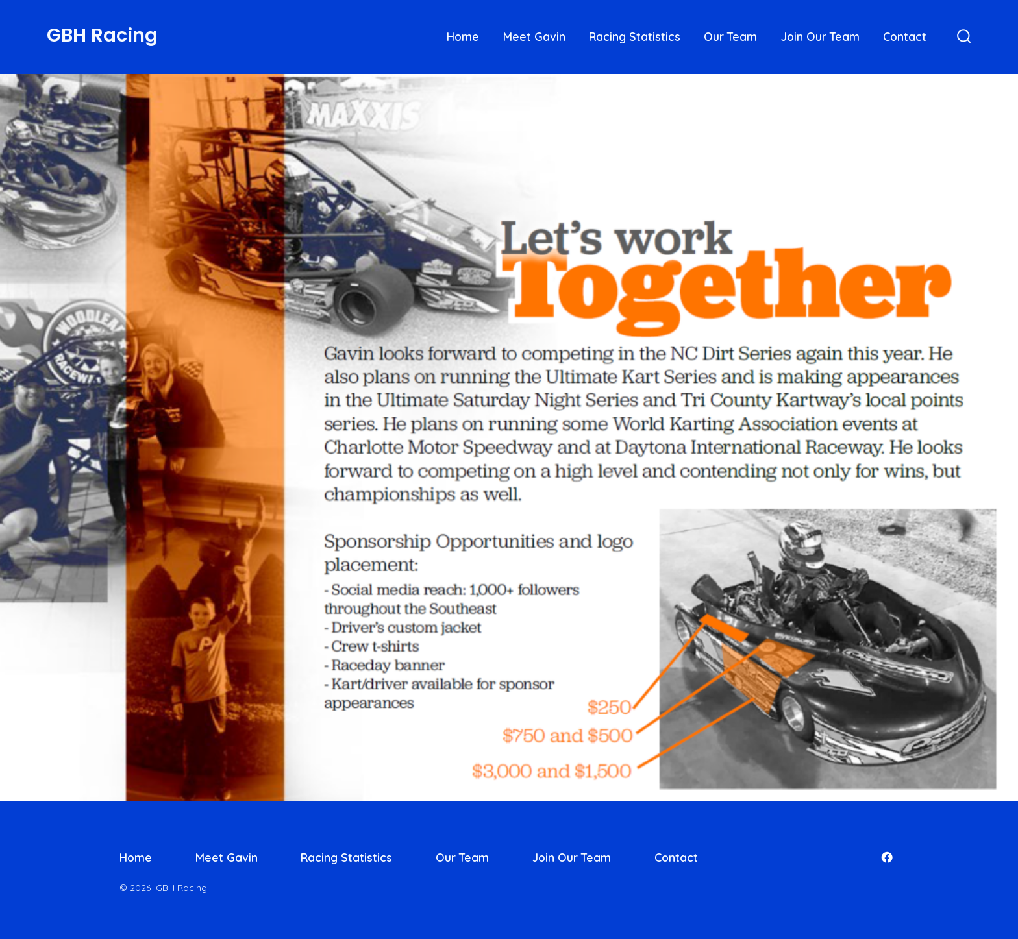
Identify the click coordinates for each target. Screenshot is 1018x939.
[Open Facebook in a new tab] (887, 857)
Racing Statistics (634, 36)
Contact (904, 36)
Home (463, 36)
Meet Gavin (534, 36)
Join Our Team (820, 36)
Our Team (730, 36)
